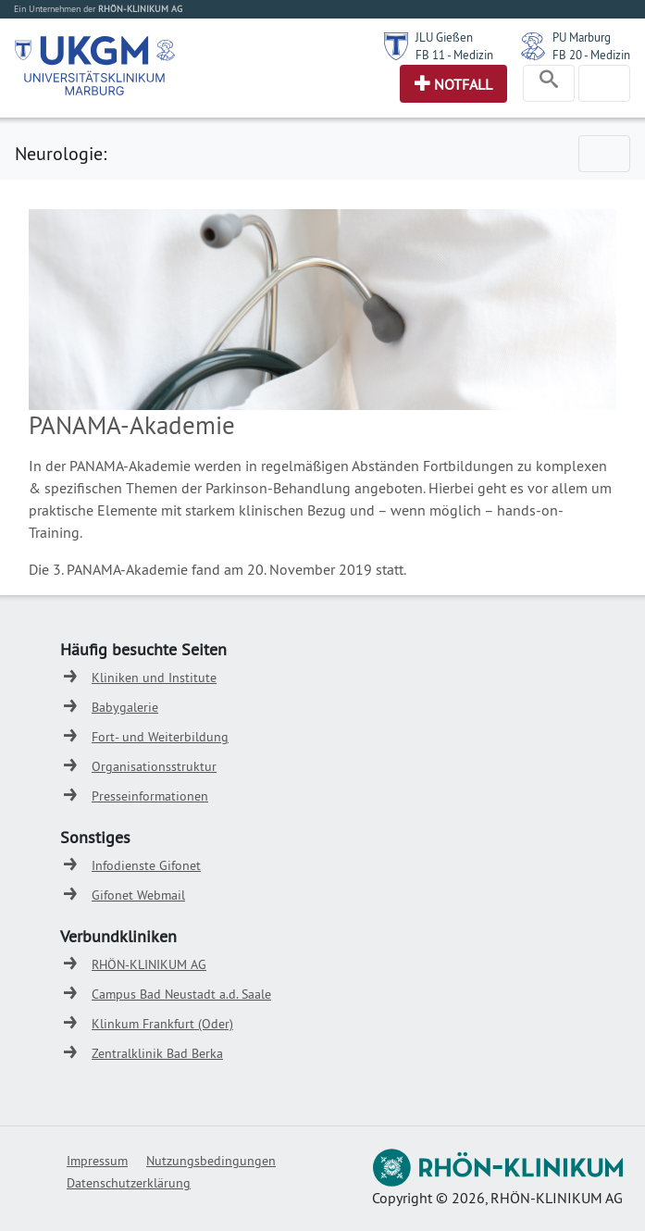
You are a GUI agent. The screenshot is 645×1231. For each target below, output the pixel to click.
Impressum (97, 1160)
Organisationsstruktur (154, 766)
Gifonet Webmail (138, 895)
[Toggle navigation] (549, 83)
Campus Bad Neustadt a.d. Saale (181, 994)
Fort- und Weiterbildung (160, 736)
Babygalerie (125, 707)
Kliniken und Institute (154, 677)
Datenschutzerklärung (129, 1183)
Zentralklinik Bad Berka (157, 1053)
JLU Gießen (444, 37)
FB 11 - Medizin (454, 54)
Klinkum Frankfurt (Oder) (162, 1023)
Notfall (463, 84)
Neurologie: (60, 153)
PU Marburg (581, 37)
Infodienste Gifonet (146, 865)
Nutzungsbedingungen (211, 1160)
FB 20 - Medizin (591, 54)
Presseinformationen (150, 796)
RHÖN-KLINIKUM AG (149, 964)
